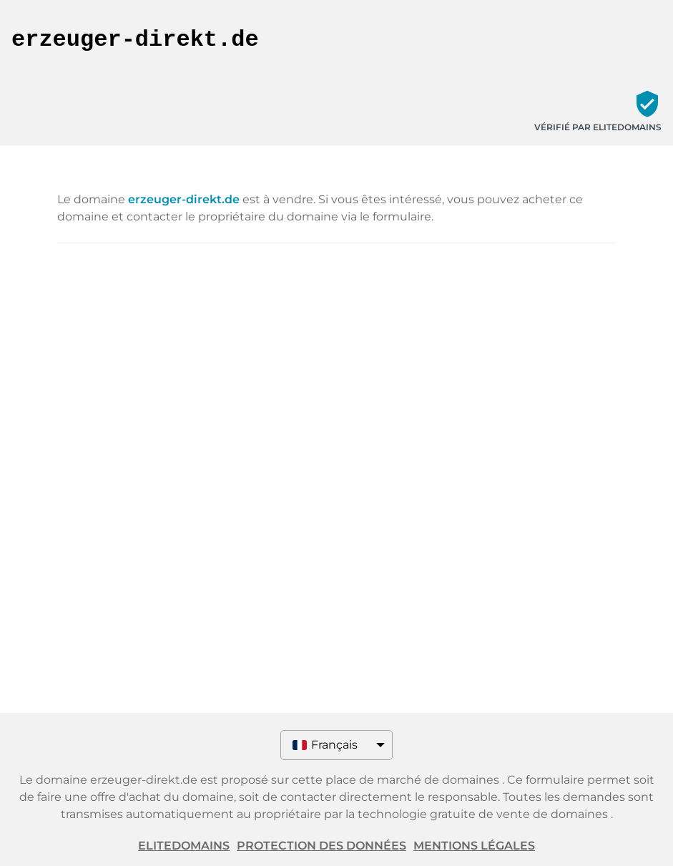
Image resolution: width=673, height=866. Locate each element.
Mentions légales (474, 845)
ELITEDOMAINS (184, 845)
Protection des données (321, 845)
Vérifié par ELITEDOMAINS (598, 127)
